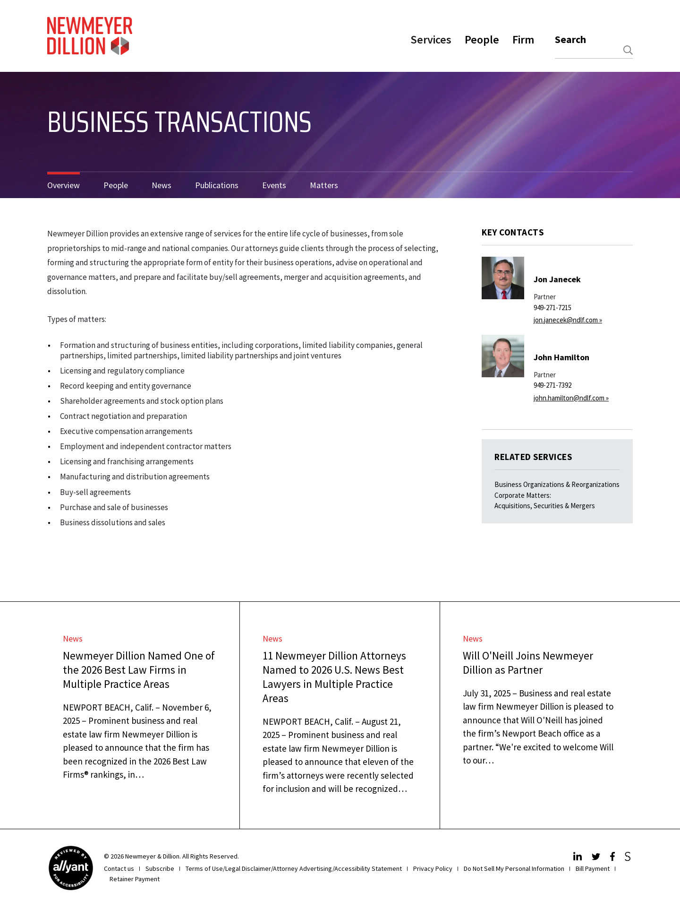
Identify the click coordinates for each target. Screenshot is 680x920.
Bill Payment (593, 868)
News (161, 185)
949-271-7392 (552, 385)
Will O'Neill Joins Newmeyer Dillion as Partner (528, 663)
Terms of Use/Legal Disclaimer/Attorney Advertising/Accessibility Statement (294, 868)
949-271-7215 (552, 307)
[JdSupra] (629, 858)
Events (274, 185)
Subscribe (159, 868)
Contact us (119, 868)
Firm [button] (523, 39)
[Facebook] (613, 858)
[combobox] (594, 50)
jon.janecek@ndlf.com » (568, 319)
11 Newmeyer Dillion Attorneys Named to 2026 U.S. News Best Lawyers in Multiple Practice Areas (334, 677)
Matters (324, 185)
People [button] (482, 39)
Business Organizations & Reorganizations (557, 484)
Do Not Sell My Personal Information (514, 868)
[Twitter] (597, 858)
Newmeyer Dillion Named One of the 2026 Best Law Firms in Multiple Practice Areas (139, 670)
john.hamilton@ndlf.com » (571, 397)
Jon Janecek (557, 279)
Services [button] (430, 39)
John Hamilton (561, 357)
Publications (216, 185)
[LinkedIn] (578, 858)
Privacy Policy (432, 868)
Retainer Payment (135, 879)
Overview (63, 185)
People (115, 185)
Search (570, 39)
